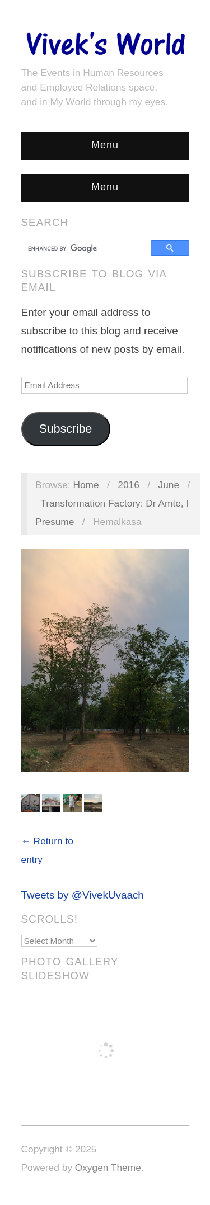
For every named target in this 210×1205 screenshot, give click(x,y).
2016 (128, 484)
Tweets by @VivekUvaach (82, 895)
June (169, 484)
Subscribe (65, 429)
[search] (87, 248)
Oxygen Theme (108, 1167)
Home (86, 484)
